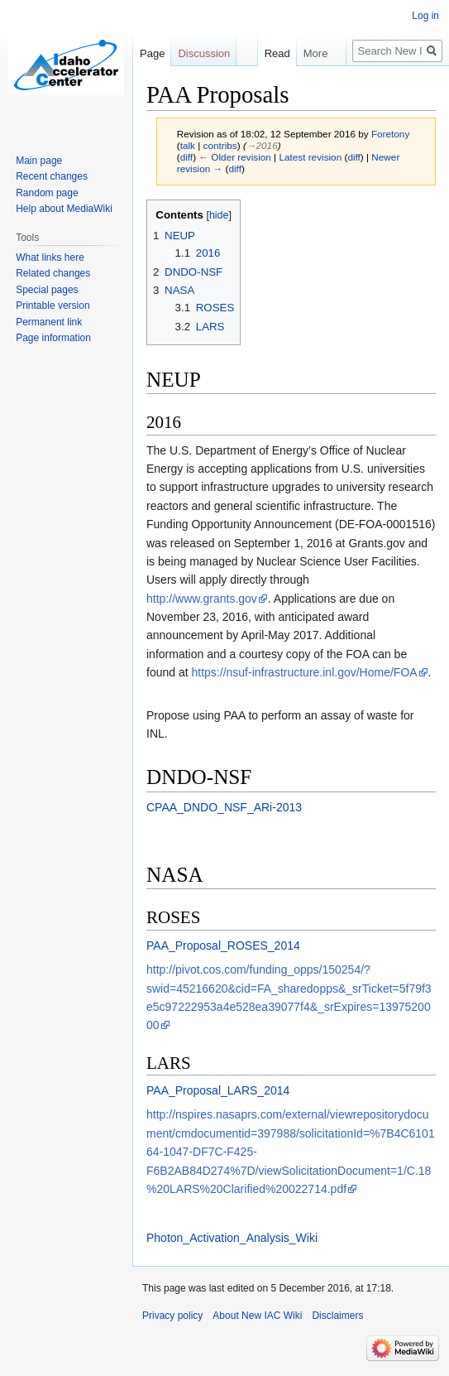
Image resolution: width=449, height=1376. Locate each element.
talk (187, 145)
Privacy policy (172, 1315)
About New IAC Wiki (257, 1315)
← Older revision (234, 157)
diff (186, 157)
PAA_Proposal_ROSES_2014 (223, 945)
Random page (47, 193)
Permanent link (49, 322)
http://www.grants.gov (201, 598)
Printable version (52, 305)
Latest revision (310, 157)
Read (276, 53)
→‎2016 (262, 145)
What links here (50, 257)
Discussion (204, 53)
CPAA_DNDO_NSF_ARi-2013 (224, 807)
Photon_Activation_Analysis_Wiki (232, 1237)
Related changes (53, 273)
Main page (39, 160)
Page (152, 53)
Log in (425, 16)
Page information (53, 338)
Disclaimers (337, 1315)
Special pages (47, 290)
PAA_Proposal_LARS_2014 (217, 1090)
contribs (220, 145)
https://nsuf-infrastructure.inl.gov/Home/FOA (305, 672)
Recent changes (52, 176)
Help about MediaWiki (64, 208)
